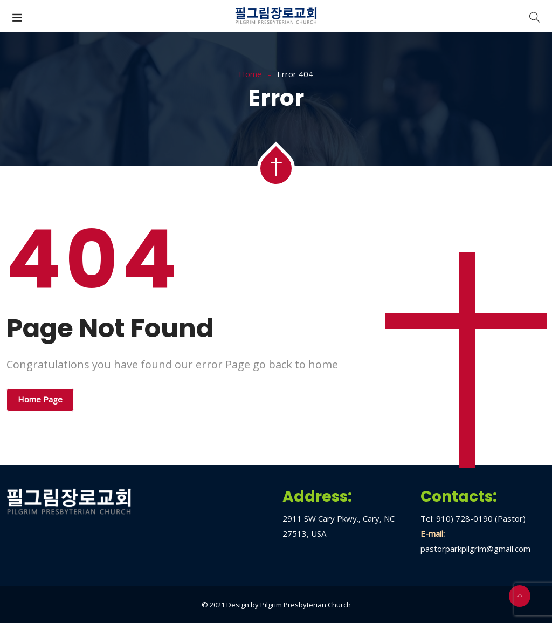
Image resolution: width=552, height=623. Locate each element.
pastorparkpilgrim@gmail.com (475, 548)
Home (250, 74)
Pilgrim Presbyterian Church (305, 605)
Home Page (40, 399)
